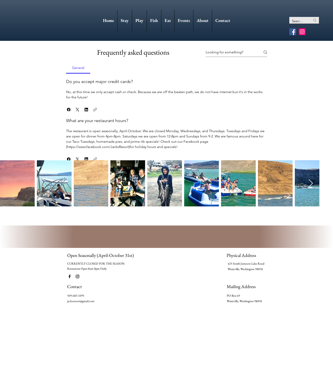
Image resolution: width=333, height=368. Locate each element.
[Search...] (298, 21)
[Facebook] (292, 31)
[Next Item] (310, 183)
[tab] (78, 68)
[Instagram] (302, 31)
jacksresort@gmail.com (80, 301)
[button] (68, 109)
